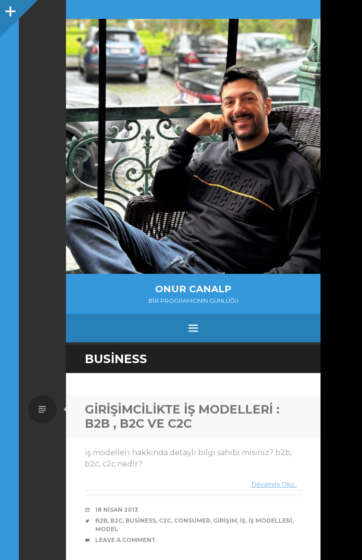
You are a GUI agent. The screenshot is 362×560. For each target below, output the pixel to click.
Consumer (192, 521)
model (106, 530)
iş (243, 521)
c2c (165, 521)
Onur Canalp (193, 289)
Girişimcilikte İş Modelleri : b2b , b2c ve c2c (182, 417)
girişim (225, 521)
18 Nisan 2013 (116, 510)
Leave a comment (125, 540)
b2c (116, 521)
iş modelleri (270, 521)
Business (140, 521)
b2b (101, 521)
